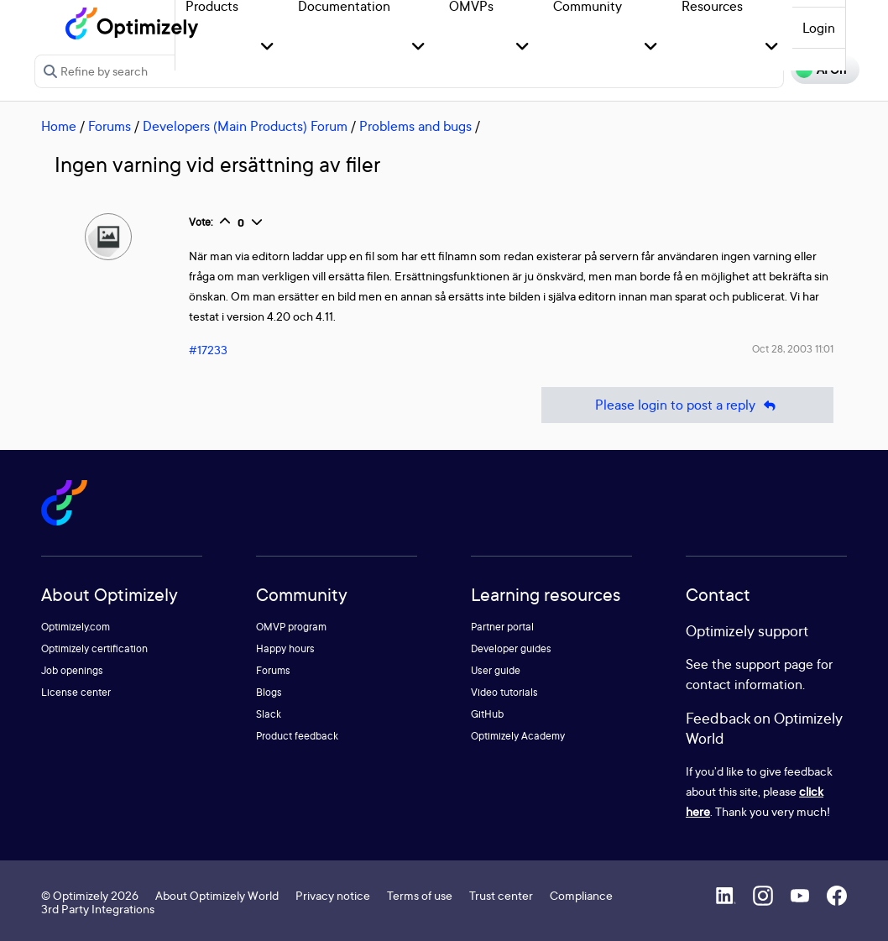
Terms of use (419, 895)
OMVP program (291, 626)
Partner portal (502, 626)
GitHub (487, 714)
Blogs (269, 692)
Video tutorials (504, 692)
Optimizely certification (94, 648)
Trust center (501, 895)
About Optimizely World (217, 895)
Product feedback (297, 736)
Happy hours (285, 648)
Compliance (581, 895)
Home (58, 126)
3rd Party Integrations (97, 909)
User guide (495, 670)
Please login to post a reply (687, 405)
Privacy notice (332, 895)
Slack (268, 714)
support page (774, 664)
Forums (109, 126)
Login (818, 27)
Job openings (72, 670)
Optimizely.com (75, 626)
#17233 (208, 350)
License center (76, 692)
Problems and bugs (415, 126)
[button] (267, 47)
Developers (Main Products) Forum (245, 126)
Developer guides (511, 648)
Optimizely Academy (518, 736)
